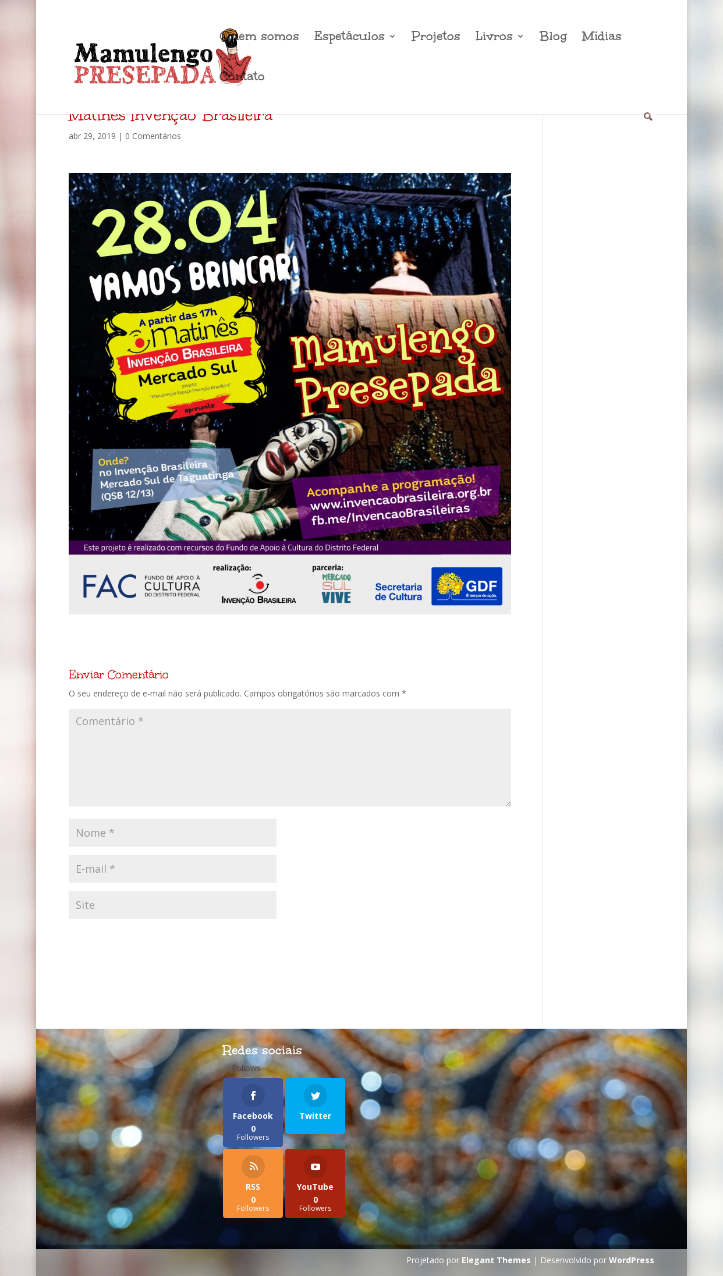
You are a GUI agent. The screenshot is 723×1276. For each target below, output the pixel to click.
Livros (494, 38)
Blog (553, 38)
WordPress (631, 1260)
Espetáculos (349, 38)
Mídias (602, 38)
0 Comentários (153, 135)
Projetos (436, 38)
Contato (242, 78)
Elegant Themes (496, 1260)
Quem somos (259, 38)
